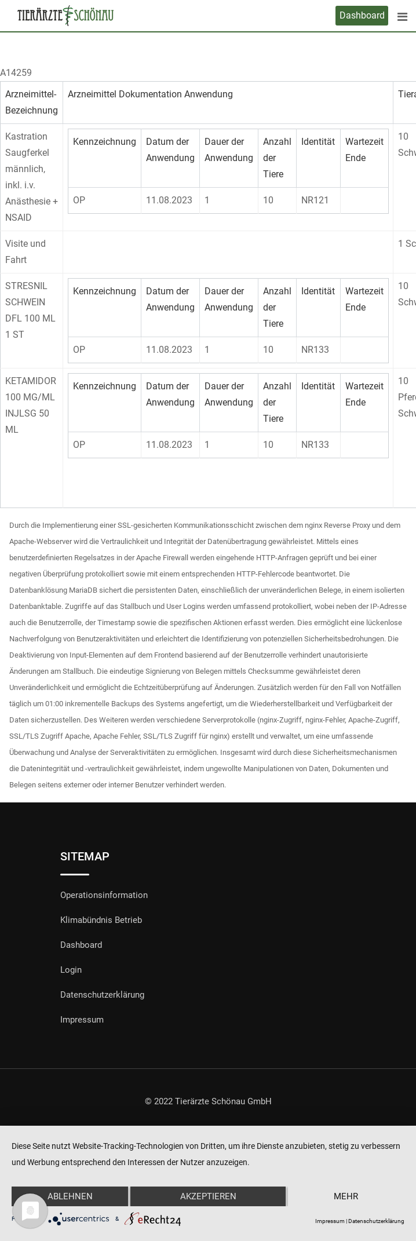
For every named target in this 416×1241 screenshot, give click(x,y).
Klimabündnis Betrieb (101, 920)
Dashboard (362, 15)
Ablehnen (70, 1196)
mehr (346, 1196)
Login (71, 970)
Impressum (82, 1019)
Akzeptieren (208, 1196)
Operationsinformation (104, 895)
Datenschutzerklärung (102, 995)
